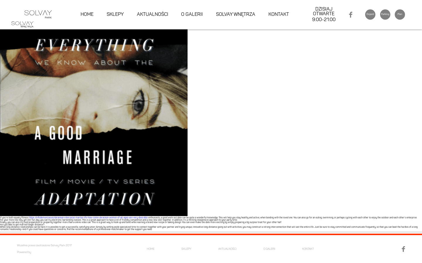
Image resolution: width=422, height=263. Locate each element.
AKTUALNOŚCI (152, 14)
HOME (87, 14)
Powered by (24, 252)
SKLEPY (115, 14)
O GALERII (192, 14)
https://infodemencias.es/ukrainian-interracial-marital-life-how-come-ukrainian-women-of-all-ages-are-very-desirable (88, 218)
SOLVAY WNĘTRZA (235, 14)
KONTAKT (278, 14)
